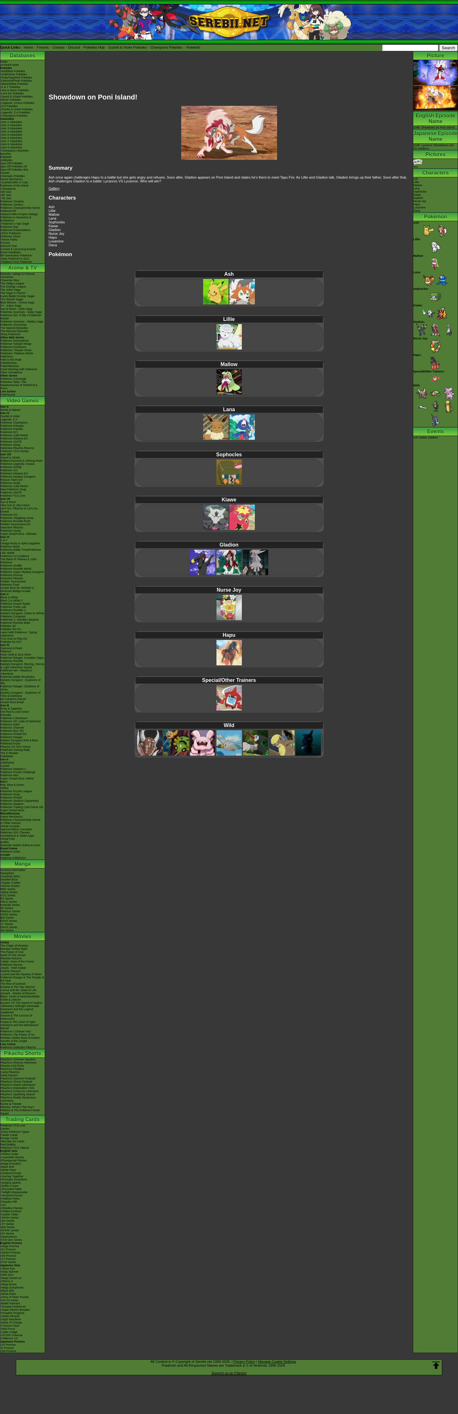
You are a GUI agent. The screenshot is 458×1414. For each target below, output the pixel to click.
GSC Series (8, 895)
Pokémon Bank (10, 546)
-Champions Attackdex (14, 150)
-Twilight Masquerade (14, 1192)
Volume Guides (10, 885)
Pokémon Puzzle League (16, 791)
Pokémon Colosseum (14, 718)
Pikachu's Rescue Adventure (18, 1062)
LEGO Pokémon (10, 233)
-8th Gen (5, 195)
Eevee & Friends (11, 1103)
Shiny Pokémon (10, 334)
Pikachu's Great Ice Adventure (19, 1091)
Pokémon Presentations (15, 230)
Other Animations (11, 372)
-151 (3, 1205)
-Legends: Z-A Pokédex (15, 112)
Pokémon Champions (14, 422)
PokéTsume (7, 394)
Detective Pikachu (11, 527)
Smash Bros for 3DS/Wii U (17, 587)
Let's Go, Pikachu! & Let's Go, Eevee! (19, 510)
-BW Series (7, 1227)
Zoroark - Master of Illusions (18, 993)
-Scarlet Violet (9, 1214)
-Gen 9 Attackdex (11, 147)
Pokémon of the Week (14, 185)
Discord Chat (8, 246)
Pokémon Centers (11, 204)
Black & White (9, 597)
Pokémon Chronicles (13, 324)
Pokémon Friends (11, 429)
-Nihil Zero (7, 1274)
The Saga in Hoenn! (13, 293)
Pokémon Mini (9, 775)
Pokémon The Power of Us (17, 1034)
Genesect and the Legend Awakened (16, 1011)
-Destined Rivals (10, 1173)
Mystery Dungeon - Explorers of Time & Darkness (20, 694)
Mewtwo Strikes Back (14, 948)
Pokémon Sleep (10, 444)
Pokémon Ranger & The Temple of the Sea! (22, 979)
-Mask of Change (11, 1322)
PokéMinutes (8, 362)
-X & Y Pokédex (10, 87)
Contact (58, 47)
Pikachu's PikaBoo (12, 1069)
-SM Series (7, 1220)
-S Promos (7, 1347)
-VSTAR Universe (11, 1335)
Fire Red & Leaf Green (14, 711)
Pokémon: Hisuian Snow (15, 350)
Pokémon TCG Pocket (14, 451)
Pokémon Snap (10, 794)
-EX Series (7, 1233)
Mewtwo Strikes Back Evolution (20, 1037)
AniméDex (7, 277)
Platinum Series (10, 911)
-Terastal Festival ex (13, 1306)
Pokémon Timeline (12, 201)
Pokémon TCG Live (12, 495)
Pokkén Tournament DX (15, 524)
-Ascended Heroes (12, 1157)
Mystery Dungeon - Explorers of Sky (20, 681)
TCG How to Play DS (13, 638)
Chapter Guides (10, 882)
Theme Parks (8, 239)
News (4, 61)
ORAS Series (8, 927)
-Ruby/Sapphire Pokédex (16, 77)
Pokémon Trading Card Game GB (21, 807)
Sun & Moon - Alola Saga (16, 308)
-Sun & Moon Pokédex (14, 90)
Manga (23, 864)
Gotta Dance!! (9, 1075)
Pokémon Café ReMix (14, 435)
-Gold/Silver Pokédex (13, 74)
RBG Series (8, 889)
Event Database (10, 252)
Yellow (4, 788)
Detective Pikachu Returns (17, 448)
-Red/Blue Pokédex (12, 71)
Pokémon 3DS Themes (15, 832)
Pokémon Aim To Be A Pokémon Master (20, 317)
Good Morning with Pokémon (18, 369)
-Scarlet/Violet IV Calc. (14, 182)
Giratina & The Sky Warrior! (17, 987)
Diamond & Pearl (11, 648)
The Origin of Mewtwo (14, 945)
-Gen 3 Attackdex (11, 128)
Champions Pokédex (166, 47)
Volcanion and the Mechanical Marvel (19, 1026)
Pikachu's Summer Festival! (18, 1078)
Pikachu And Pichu (12, 1065)
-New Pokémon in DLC (15, 258)
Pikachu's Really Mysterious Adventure (18, 1099)
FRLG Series (8, 901)
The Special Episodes (14, 328)
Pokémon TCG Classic (14, 1147)
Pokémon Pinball (11, 797)
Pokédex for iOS (10, 641)
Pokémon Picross (11, 575)
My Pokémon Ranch (13, 699)
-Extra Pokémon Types (14, 1131)
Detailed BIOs (9, 879)
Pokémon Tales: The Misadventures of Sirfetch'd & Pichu (18, 385)
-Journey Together (11, 1176)
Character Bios (9, 280)
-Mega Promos (9, 1246)
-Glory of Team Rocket (14, 1297)
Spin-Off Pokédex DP (13, 166)
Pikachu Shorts (22, 1053)
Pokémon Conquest (12, 616)
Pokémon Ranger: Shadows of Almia (19, 688)
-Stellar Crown (9, 1185)
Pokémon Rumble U (13, 610)
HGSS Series (8, 914)
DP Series (6, 908)
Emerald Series (10, 905)
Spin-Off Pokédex (11, 163)
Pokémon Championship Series (20, 207)
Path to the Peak (11, 359)
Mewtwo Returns (11, 958)
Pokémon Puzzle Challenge (18, 772)
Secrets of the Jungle (13, 1041)
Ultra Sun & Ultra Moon (15, 505)
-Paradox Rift (8, 1201)
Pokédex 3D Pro (10, 629)
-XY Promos (8, 1259)
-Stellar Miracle (9, 1316)
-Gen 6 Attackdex (11, 137)
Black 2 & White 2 (11, 600)
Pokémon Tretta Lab (13, 606)
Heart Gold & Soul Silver (15, 654)
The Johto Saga (10, 289)
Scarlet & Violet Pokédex (127, 47)
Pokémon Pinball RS (13, 734)
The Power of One (11, 952)
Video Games (22, 400)
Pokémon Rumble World (15, 568)
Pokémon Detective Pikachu (18, 1047)
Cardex (5, 172)
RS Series (6, 898)
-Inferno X (6, 1281)
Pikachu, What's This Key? (17, 1107)
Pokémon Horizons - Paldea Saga (21, 321)
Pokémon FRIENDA (13, 858)
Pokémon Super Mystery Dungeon (22, 572)
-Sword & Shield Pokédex (16, 96)
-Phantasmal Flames (13, 1160)
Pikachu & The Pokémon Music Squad (20, 1112)
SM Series (7, 930)
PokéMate (6, 756)
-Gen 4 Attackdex (11, 131)
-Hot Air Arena (9, 1300)
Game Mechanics (11, 179)
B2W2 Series (8, 920)
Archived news (9, 64)
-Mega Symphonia (11, 1287)
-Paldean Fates (10, 1198)
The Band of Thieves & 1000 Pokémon (18, 561)
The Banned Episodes (14, 331)
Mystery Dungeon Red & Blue (19, 740)
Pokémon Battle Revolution (17, 676)
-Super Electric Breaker (15, 1309)
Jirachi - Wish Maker (13, 967)
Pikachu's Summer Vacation (18, 1059)
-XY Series (7, 1224)
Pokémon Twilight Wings (15, 343)
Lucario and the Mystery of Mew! (21, 974)
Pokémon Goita (10, 851)
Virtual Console (10, 826)
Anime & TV (22, 267)
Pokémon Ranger (11, 737)
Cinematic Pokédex (12, 176)
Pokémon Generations (14, 340)
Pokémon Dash (10, 724)
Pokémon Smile (10, 483)
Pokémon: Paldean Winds (16, 353)
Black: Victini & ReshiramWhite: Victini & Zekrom (20, 998)
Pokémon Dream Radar (15, 603)
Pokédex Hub (94, 47)
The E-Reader (9, 753)
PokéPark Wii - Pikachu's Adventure (16, 672)
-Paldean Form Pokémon (16, 261)
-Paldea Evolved (10, 1211)
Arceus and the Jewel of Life (18, 990)
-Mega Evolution (10, 1163)
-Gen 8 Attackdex (11, 144)
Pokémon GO (9, 432)
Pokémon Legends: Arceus (17, 464)
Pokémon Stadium (12, 804)
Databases (22, 55)
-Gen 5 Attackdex (11, 134)
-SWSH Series (9, 1217)
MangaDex (7, 873)
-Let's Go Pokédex (12, 93)
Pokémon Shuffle (11, 565)
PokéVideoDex (9, 366)
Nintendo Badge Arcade (15, 591)
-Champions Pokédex (14, 115)
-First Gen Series (11, 1239)
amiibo (4, 842)
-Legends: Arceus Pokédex (17, 103)
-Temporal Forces (11, 1195)
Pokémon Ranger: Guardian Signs (22, 657)
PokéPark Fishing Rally (15, 749)
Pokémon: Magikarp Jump (17, 518)
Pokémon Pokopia (11, 425)
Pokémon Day (9, 226)
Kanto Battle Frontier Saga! (17, 296)
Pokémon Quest (10, 530)
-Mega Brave (8, 1284)
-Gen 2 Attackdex (11, 125)
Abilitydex (6, 160)
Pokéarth (193, 47)
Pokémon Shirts (10, 236)
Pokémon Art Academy (14, 556)
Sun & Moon (8, 502)
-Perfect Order (9, 1154)
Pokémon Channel (12, 727)
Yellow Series (8, 892)
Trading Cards (22, 1119)
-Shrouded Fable (11, 1189)
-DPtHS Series (9, 1230)
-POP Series (8, 1262)
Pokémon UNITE (11, 441)
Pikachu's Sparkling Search (17, 1094)
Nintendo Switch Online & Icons (20, 845)
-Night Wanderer (10, 1319)
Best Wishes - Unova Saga (17, 302)
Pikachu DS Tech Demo (15, 746)
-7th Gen (5, 198)
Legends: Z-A (8, 419)
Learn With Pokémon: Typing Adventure (18, 634)
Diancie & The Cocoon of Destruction (16, 1017)
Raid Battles (8, 1144)
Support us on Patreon (228, 1373)
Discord (74, 47)
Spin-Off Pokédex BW (14, 169)
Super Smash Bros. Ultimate (18, 533)
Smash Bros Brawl (12, 702)
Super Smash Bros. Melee (17, 778)
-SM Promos (8, 1255)
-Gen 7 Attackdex (11, 141)
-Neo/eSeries (8, 1236)
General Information (13, 870)
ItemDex (5, 153)
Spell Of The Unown (13, 955)
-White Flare (8, 1170)
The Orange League (13, 286)
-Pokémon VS (9, 1338)
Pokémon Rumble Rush (15, 521)
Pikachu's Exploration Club (17, 1088)
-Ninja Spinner (9, 1271)
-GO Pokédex (9, 106)
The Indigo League (12, 283)
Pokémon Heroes (11, 964)
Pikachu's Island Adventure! (17, 1084)
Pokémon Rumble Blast (15, 622)
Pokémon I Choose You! (15, 1031)
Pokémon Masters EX (14, 438)
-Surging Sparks (10, 1182)
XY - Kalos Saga (10, 305)
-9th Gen (5, 192)
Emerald (5, 715)
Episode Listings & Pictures (17, 273)
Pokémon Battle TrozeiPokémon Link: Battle (20, 551)
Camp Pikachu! (10, 1072)
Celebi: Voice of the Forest (17, 961)
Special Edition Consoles (16, 829)
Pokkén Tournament (13, 581)
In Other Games (10, 823)
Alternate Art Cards (12, 1141)
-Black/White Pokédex (14, 83)
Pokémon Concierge (13, 378)
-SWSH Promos (10, 1252)
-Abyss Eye (7, 1268)
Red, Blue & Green (12, 784)
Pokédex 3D (8, 626)
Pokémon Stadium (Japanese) (19, 800)
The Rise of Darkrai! (13, 983)
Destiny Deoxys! (10, 971)
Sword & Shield (10, 457)
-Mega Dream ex (11, 1278)
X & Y (4, 540)
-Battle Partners (10, 1303)
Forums (43, 47)
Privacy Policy (244, 1361)
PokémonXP (8, 211)
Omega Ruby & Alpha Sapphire (20, 543)
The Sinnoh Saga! (11, 299)
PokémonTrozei (10, 743)
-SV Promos (8, 1249)
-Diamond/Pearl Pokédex (16, 80)
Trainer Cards (9, 1135)
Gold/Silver (7, 762)
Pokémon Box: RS (12, 730)
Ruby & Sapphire (11, 708)
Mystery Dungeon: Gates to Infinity (22, 613)
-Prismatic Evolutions (13, 1179)
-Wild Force (7, 1328)
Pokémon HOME (11, 467)
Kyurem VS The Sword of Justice (21, 1002)
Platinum (5, 651)
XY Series (6, 924)
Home (28, 47)
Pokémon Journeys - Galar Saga (21, 312)
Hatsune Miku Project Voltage (19, 214)
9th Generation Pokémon (16, 255)
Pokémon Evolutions (13, 347)
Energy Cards (9, 1138)
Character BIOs (10, 876)
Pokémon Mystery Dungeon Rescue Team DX (18, 478)
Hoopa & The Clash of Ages (18, 1021)
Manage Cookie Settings (277, 1361)
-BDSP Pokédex (10, 99)
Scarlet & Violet (10, 416)
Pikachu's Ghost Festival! (16, 1081)
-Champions (8, 188)
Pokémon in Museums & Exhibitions (15, 219)
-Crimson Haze (9, 1325)
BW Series (7, 917)
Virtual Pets (7, 838)
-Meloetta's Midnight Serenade (19, 1006)
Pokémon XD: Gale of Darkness (20, 721)
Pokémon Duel (9, 584)
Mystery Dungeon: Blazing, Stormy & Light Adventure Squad (22, 666)
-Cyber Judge (8, 1332)
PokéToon (6, 356)
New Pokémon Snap (13, 489)
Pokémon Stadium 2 (13, 769)
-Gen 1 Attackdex (11, 122)
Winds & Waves (10, 409)
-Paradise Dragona (12, 1313)
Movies (22, 936)
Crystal (4, 765)
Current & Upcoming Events (18, 249)
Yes (417, 165)
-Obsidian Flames (11, 1208)
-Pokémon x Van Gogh (14, 223)
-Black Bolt (7, 1166)
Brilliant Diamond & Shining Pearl (21, 460)
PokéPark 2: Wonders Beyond (19, 619)
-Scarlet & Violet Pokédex (16, 109)
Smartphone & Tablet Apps (17, 835)
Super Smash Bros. (12, 810)
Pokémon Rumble (11, 661)
